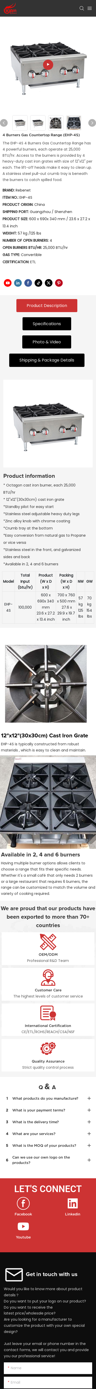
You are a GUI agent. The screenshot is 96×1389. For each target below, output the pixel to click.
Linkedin (72, 1214)
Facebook (23, 1214)
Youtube (23, 1237)
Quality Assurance (48, 1061)
